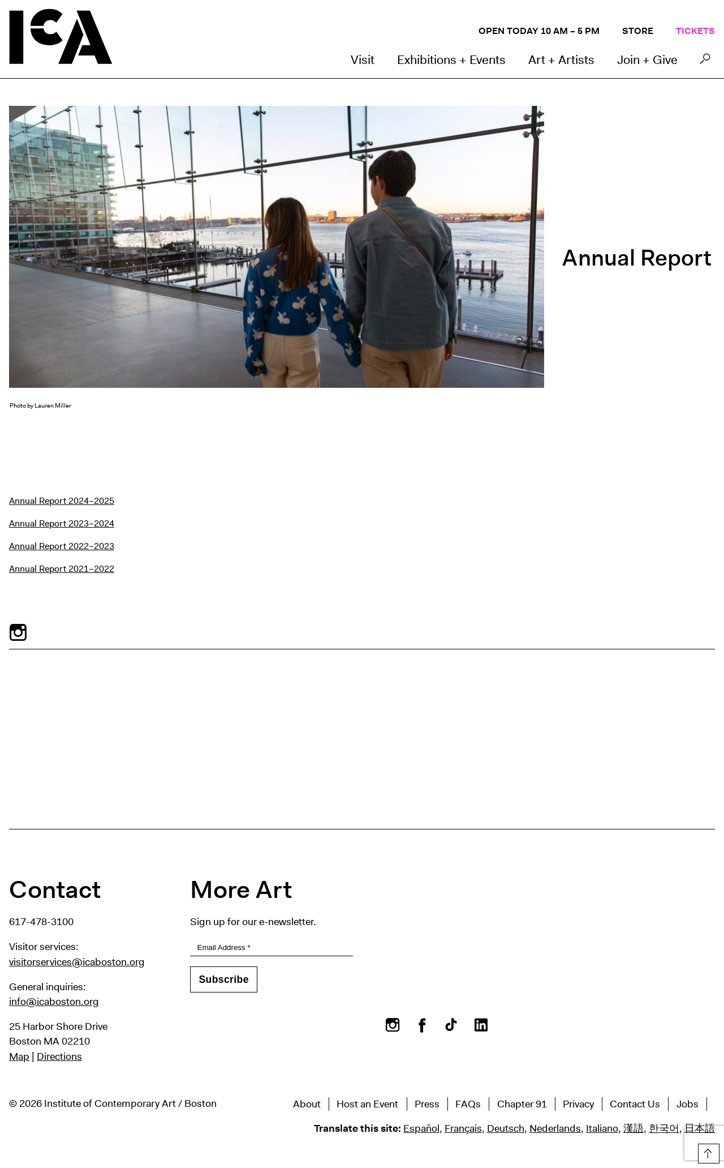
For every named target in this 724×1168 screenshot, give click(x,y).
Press (427, 1104)
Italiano (602, 1128)
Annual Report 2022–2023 (61, 546)
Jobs (687, 1104)
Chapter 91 (522, 1104)
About (307, 1104)
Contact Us (635, 1104)
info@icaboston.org (54, 1001)
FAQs (468, 1104)
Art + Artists (561, 60)
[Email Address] (271, 948)
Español (421, 1128)
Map (19, 1056)
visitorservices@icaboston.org (77, 962)
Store (637, 31)
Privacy (578, 1104)
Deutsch (505, 1128)
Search (705, 61)
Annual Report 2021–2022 (61, 569)
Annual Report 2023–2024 (61, 523)
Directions (59, 1056)
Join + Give (647, 60)
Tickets (695, 31)
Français (463, 1128)
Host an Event (367, 1104)
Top (707, 1151)
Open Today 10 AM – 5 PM (539, 31)
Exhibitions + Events (451, 60)
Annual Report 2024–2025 (61, 501)
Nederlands (555, 1128)
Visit (362, 60)
